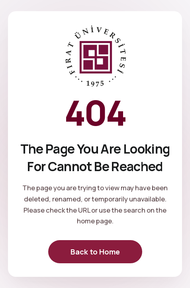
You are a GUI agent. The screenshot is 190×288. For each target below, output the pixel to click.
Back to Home (95, 252)
